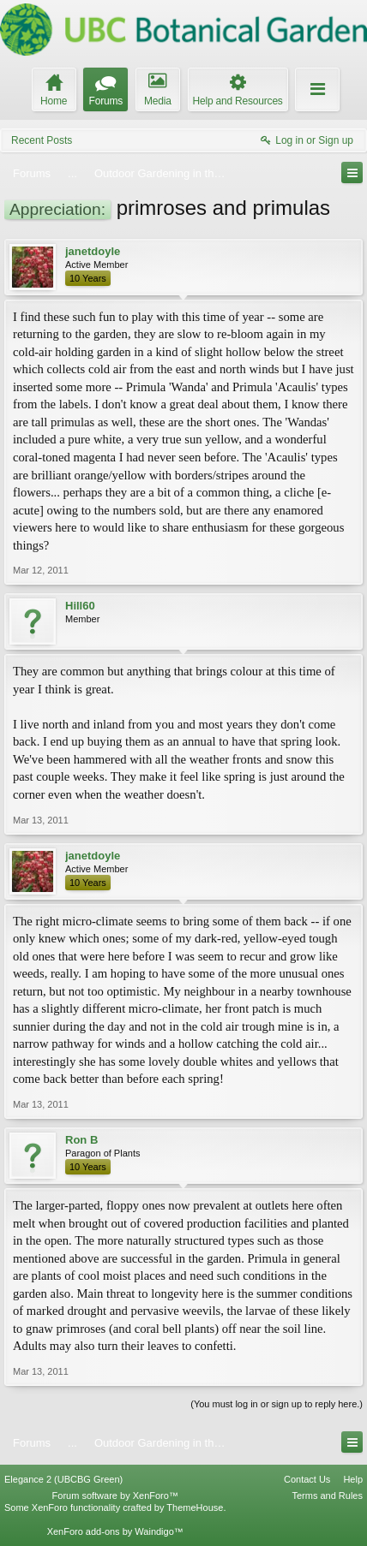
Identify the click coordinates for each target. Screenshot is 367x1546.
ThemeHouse (194, 1507)
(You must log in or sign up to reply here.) (276, 1404)
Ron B (81, 1139)
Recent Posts (41, 140)
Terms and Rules (327, 1495)
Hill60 (80, 605)
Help (353, 1479)
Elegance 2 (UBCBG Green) (63, 1479)
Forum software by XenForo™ (115, 1495)
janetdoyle (92, 251)
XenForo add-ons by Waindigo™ (115, 1531)
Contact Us (307, 1479)
